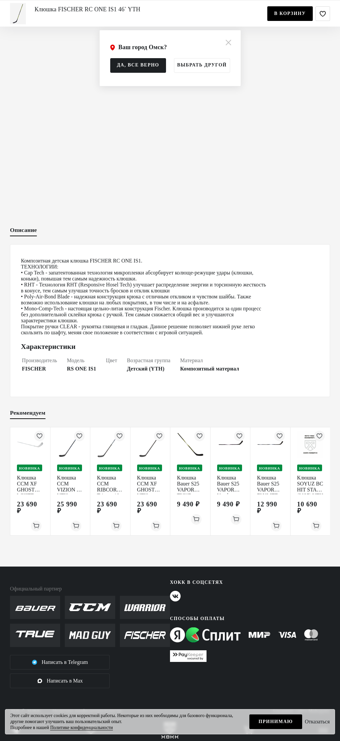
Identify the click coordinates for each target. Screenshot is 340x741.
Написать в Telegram (60, 662)
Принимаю (276, 721)
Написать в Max (60, 681)
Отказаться (317, 721)
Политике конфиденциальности (81, 727)
